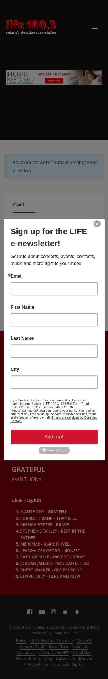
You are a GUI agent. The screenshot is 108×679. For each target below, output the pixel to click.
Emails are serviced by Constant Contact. (54, 419)
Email (17, 276)
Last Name (22, 338)
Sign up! (54, 436)
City (15, 369)
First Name (23, 307)
